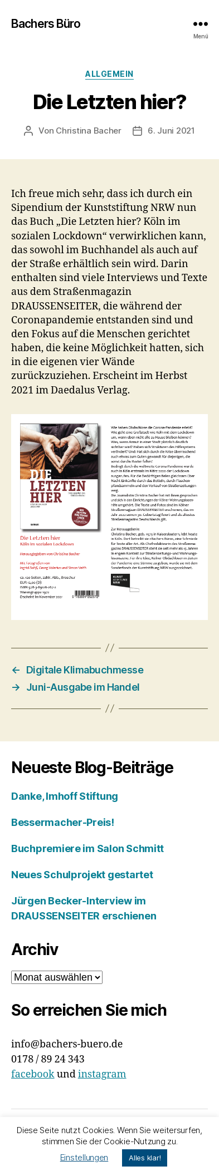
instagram (102, 1074)
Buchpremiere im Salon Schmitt (87, 848)
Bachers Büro (46, 23)
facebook (33, 1074)
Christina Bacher (88, 130)
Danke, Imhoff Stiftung (64, 796)
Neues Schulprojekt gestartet (82, 874)
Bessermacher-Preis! (62, 822)
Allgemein (109, 73)
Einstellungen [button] (84, 1157)
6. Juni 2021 (171, 130)
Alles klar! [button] (144, 1157)
